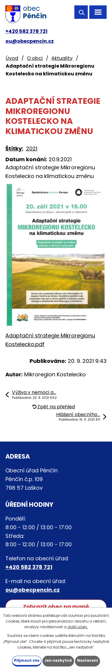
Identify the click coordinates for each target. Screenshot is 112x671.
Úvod (12, 58)
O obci (35, 58)
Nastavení (87, 660)
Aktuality (62, 58)
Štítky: (14, 148)
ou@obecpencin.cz (29, 41)
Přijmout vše (26, 660)
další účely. (77, 626)
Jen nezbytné (58, 660)
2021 (31, 148)
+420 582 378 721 (26, 31)
